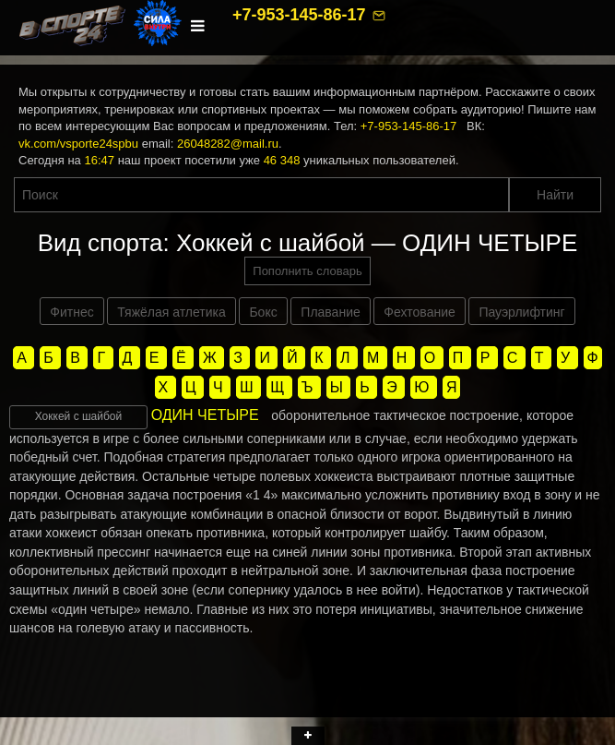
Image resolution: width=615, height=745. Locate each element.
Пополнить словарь (307, 271)
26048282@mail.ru (227, 143)
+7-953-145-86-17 (301, 15)
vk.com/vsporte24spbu (78, 143)
